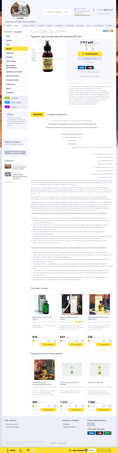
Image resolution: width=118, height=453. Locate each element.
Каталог (17, 25)
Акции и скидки (28, 25)
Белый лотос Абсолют (95, 382)
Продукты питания (16, 71)
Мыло (8, 88)
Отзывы (109, 25)
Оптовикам (69, 25)
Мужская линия (16, 76)
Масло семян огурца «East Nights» (69, 318)
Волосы (16, 40)
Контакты (80, 25)
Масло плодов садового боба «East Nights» (98, 318)
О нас (89, 25)
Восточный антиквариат (11, 66)
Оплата (49, 25)
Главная (8, 25)
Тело (16, 44)
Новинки (10, 92)
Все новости (9, 186)
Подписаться (15, 156)
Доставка (58, 25)
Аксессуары (16, 61)
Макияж (16, 57)
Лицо (16, 36)
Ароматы (16, 53)
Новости (41, 25)
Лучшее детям (12, 80)
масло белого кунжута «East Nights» (42, 318)
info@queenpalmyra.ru (82, 15)
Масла (16, 49)
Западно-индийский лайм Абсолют (69, 383)
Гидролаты (16, 84)
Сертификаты (98, 25)
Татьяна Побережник (16, 114)
